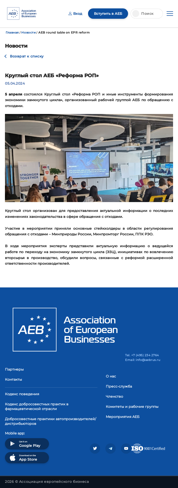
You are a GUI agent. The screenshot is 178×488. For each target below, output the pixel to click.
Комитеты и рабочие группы (132, 406)
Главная (12, 32)
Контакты (13, 379)
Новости (28, 32)
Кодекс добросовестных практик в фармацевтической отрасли (36, 406)
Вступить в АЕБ (108, 13)
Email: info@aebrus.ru (142, 360)
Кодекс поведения (22, 394)
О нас (111, 376)
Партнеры (14, 369)
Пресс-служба (119, 386)
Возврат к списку (27, 56)
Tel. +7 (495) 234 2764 (142, 355)
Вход (75, 13)
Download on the (23, 457)
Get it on (24, 444)
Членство (114, 396)
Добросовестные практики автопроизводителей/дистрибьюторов (50, 421)
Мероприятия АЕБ (122, 416)
